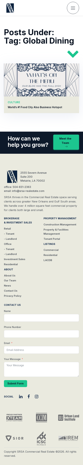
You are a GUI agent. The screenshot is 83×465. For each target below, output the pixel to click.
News (7, 285)
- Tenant (9, 233)
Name (7, 311)
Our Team (10, 280)
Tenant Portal (52, 238)
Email (7, 343)
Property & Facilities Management (56, 231)
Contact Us (10, 290)
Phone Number (12, 327)
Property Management (60, 218)
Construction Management (60, 224)
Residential (11, 264)
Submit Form (15, 383)
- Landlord (10, 238)
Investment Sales (14, 259)
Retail (7, 228)
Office (8, 244)
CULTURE (14, 102)
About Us (9, 275)
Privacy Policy (12, 295)
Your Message (12, 359)
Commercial (51, 249)
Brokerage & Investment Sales (18, 220)
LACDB (48, 260)
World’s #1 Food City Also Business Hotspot (35, 107)
